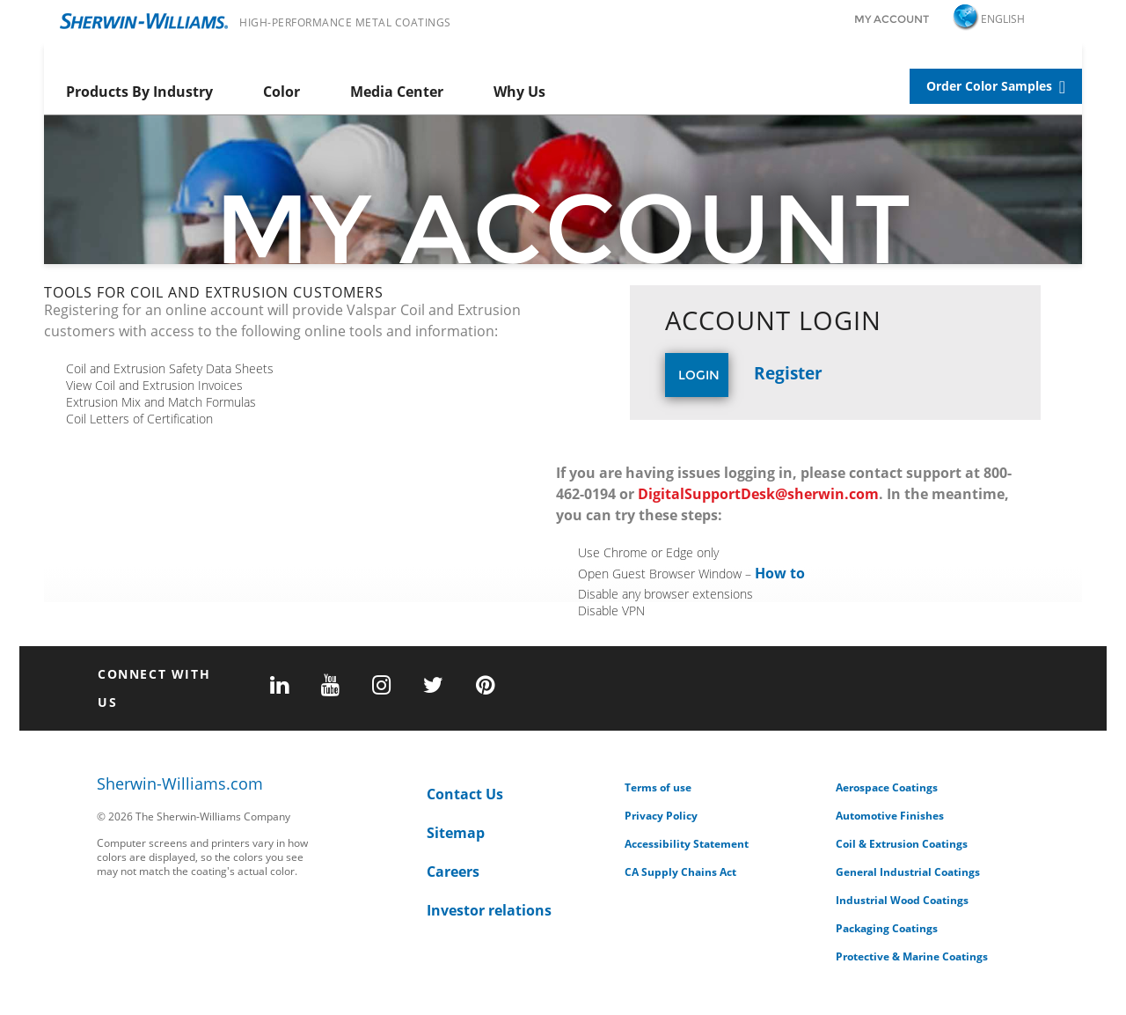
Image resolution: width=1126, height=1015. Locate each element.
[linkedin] (279, 686)
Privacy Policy (661, 815)
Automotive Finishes (890, 815)
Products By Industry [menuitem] (139, 91)
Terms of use (658, 787)
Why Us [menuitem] (519, 91)
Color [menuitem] (281, 91)
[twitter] (433, 686)
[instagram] (381, 686)
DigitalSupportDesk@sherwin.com (758, 494)
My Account (891, 19)
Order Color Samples (989, 85)
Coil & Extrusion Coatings (902, 843)
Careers (453, 871)
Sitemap (456, 832)
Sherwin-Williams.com (180, 784)
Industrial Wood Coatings (902, 900)
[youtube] (330, 686)
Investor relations (489, 910)
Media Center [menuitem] (396, 91)
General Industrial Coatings (908, 871)
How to (780, 573)
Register (788, 373)
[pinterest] (485, 686)
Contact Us (465, 794)
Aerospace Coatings (887, 787)
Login (699, 375)
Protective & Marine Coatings (912, 956)
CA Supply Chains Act (680, 871)
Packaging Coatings (887, 928)
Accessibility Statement (687, 843)
